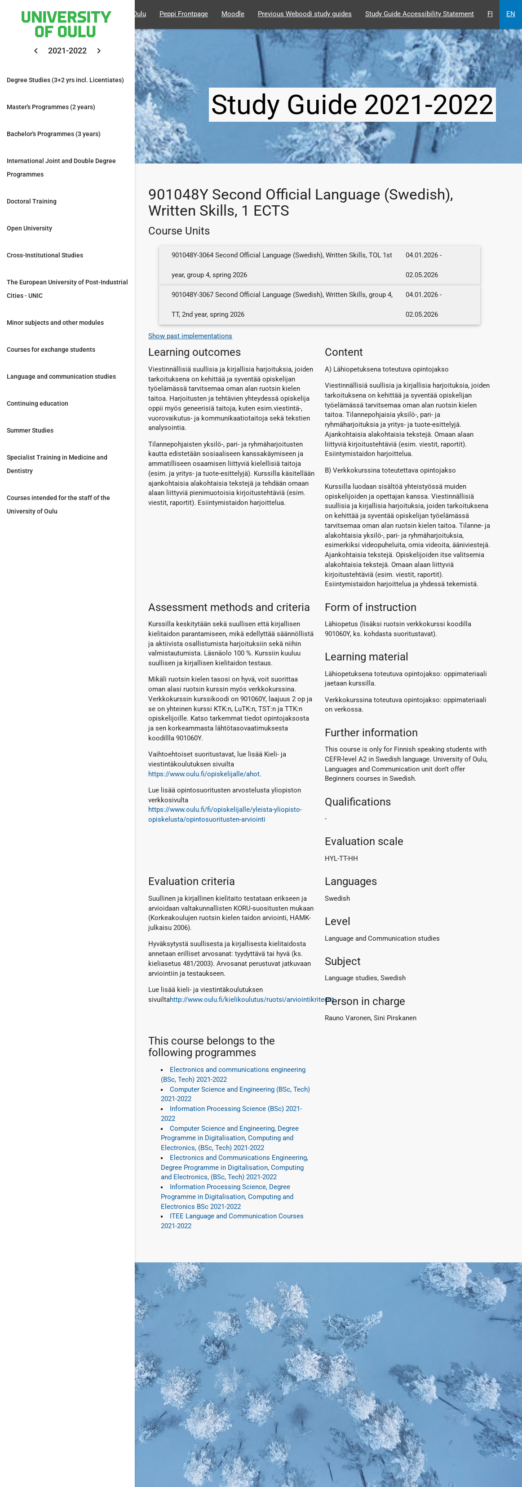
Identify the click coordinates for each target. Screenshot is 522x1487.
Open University (29, 228)
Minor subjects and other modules (55, 322)
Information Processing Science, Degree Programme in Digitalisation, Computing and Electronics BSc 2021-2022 (227, 1197)
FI (490, 14)
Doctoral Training (32, 201)
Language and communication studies (61, 376)
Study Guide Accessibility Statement (419, 14)
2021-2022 (67, 50)
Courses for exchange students (51, 349)
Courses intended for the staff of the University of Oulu (58, 504)
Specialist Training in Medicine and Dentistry (57, 464)
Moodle (232, 14)
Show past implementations (190, 336)
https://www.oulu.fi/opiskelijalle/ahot (204, 774)
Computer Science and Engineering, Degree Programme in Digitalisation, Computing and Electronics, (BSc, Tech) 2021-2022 (230, 1138)
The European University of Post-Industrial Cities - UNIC (67, 289)
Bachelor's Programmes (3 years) (54, 133)
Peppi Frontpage (183, 14)
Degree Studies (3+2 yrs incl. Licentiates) (65, 80)
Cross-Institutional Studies (45, 255)
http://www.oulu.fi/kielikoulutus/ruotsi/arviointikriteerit (252, 1000)
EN (510, 14)
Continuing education (37, 403)
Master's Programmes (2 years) (51, 107)
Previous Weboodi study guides (305, 14)
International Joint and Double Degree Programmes (61, 167)
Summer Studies (30, 430)
